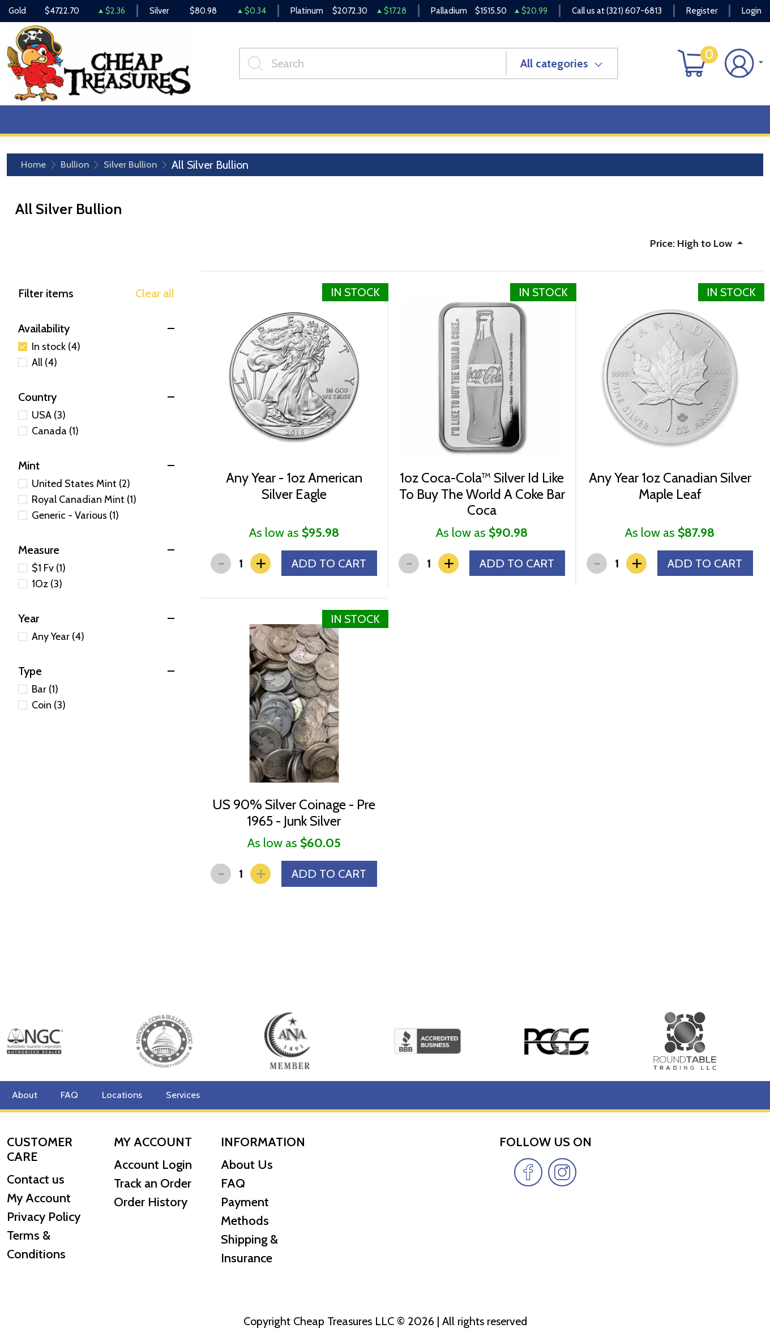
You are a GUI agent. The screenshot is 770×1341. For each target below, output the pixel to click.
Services (175, 1095)
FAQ (67, 1095)
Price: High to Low (685, 250)
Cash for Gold (732, 125)
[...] (377, 67)
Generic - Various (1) (75, 523)
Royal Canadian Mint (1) (84, 507)
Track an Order (152, 1183)
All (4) (44, 370)
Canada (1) (55, 439)
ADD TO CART (325, 584)
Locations (117, 1095)
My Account (39, 1198)
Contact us (36, 1179)
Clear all (154, 301)
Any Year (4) (58, 644)
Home (36, 171)
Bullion (82, 171)
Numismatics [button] (104, 125)
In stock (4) (56, 354)
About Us (247, 1164)
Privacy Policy (43, 1216)
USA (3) (49, 423)
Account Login (153, 1164)
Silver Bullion (144, 171)
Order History (150, 1202)
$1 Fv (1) (49, 576)
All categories (559, 67)
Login (752, 11)
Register (701, 11)
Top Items (236, 125)
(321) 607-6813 (634, 11)
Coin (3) (49, 713)
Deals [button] (176, 125)
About (23, 1095)
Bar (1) (45, 697)
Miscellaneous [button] (312, 125)
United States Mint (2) (81, 491)
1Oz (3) (47, 592)
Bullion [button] (31, 125)
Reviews (385, 125)
